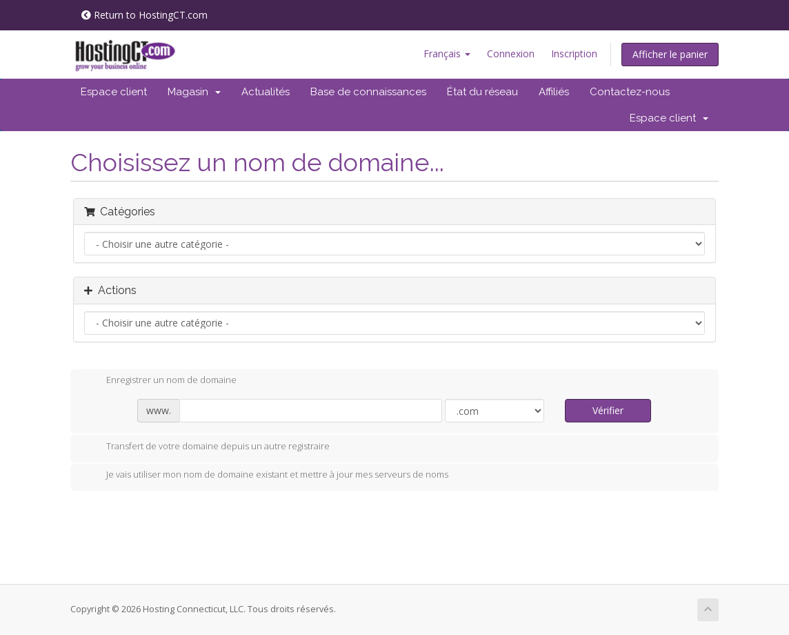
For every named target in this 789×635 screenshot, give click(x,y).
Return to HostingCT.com (144, 14)
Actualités (265, 92)
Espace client (114, 92)
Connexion (511, 53)
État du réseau (482, 92)
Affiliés (554, 92)
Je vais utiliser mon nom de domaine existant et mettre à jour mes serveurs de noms (266, 475)
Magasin (194, 92)
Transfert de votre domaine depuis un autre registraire (207, 447)
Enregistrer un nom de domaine (160, 381)
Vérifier (607, 410)
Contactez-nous (630, 92)
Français (446, 53)
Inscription (574, 53)
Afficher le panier (670, 54)
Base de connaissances (368, 92)
